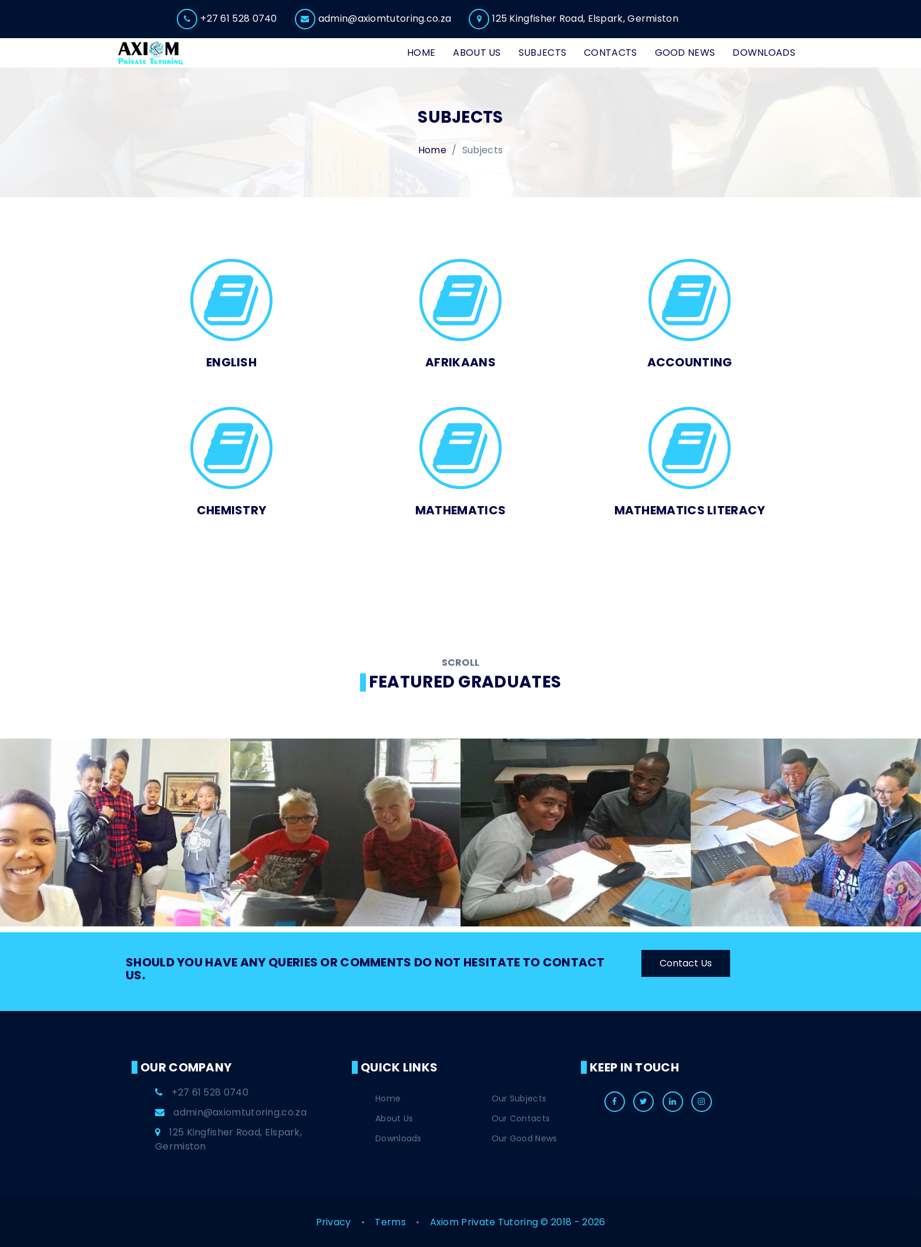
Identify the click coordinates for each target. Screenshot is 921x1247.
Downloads (398, 1138)
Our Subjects (519, 1098)
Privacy (335, 1222)
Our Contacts (521, 1118)
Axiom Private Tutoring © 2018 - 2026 (518, 1222)
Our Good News (524, 1138)
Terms (391, 1222)
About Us (394, 1118)
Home (388, 1098)
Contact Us (686, 963)
